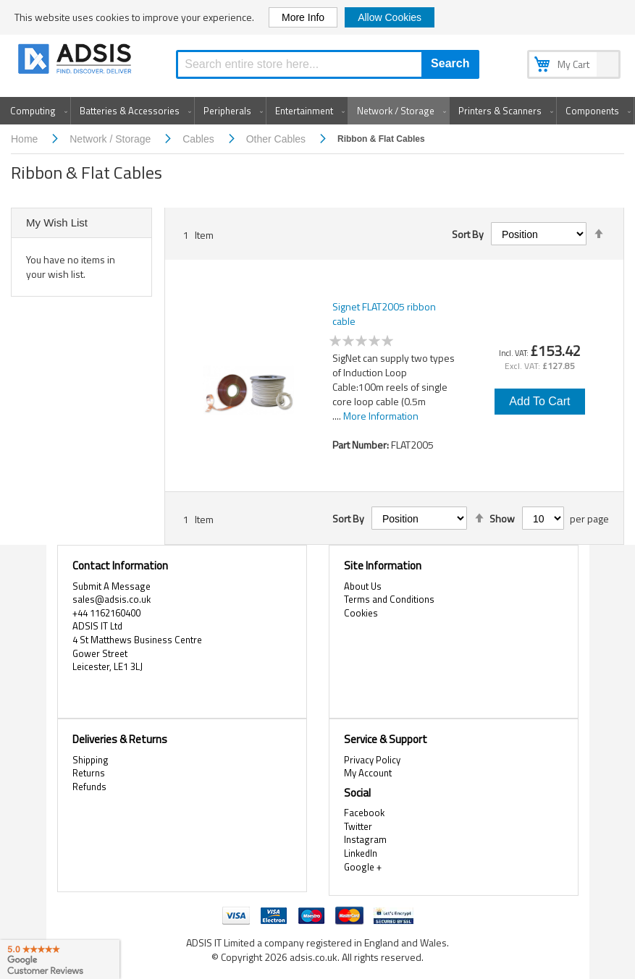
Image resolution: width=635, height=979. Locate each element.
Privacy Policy (372, 760)
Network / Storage (112, 139)
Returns (88, 773)
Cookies (361, 613)
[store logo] (76, 61)
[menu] (317, 110)
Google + (363, 867)
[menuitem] (35, 110)
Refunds (89, 786)
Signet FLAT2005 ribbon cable (384, 314)
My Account (368, 773)
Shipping (90, 760)
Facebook (364, 812)
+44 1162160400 (106, 613)
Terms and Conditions (389, 599)
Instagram (365, 839)
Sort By (468, 234)
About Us (363, 586)
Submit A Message (111, 586)
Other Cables (277, 139)
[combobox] (327, 64)
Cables (199, 139)
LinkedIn (360, 853)
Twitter (358, 826)
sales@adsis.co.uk (111, 599)
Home (26, 139)
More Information (381, 415)
